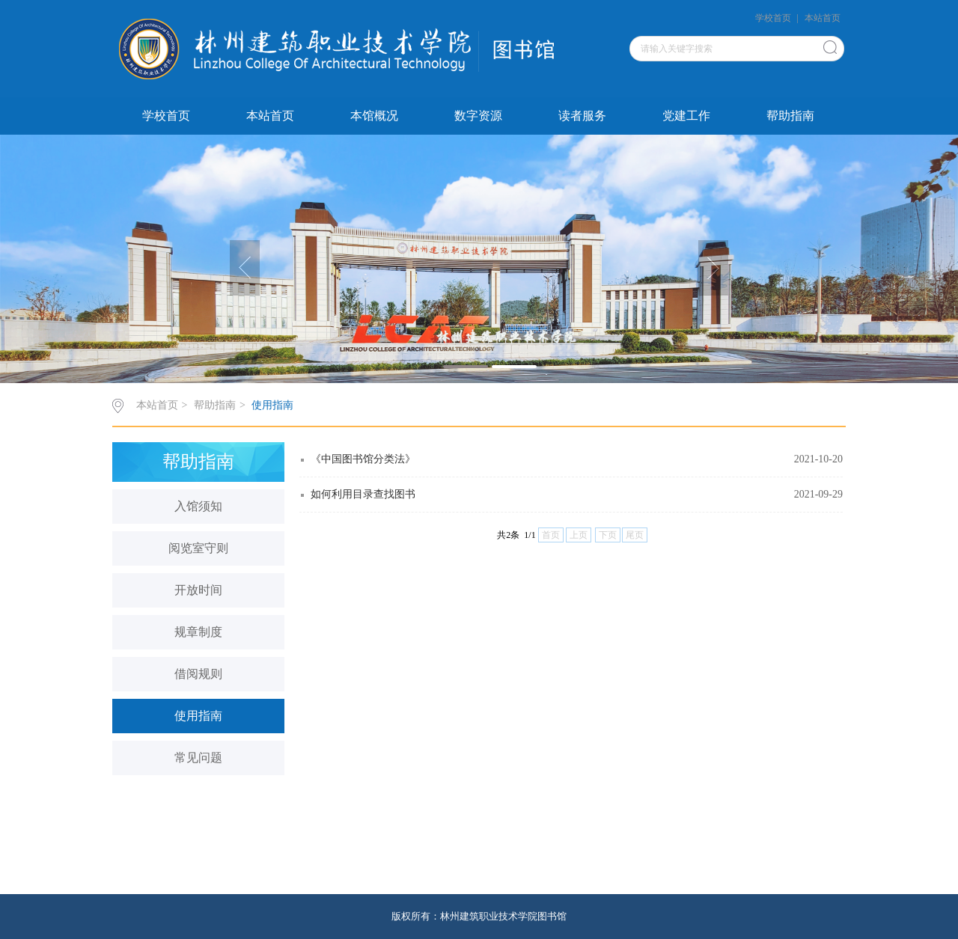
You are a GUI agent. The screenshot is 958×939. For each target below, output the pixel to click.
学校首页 (773, 18)
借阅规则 (198, 673)
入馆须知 (198, 506)
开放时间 (198, 590)
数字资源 (478, 115)
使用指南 (272, 405)
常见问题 (198, 757)
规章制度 (198, 632)
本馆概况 (374, 115)
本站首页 (822, 18)
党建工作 (686, 115)
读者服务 (582, 115)
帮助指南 (790, 115)
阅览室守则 (198, 548)
